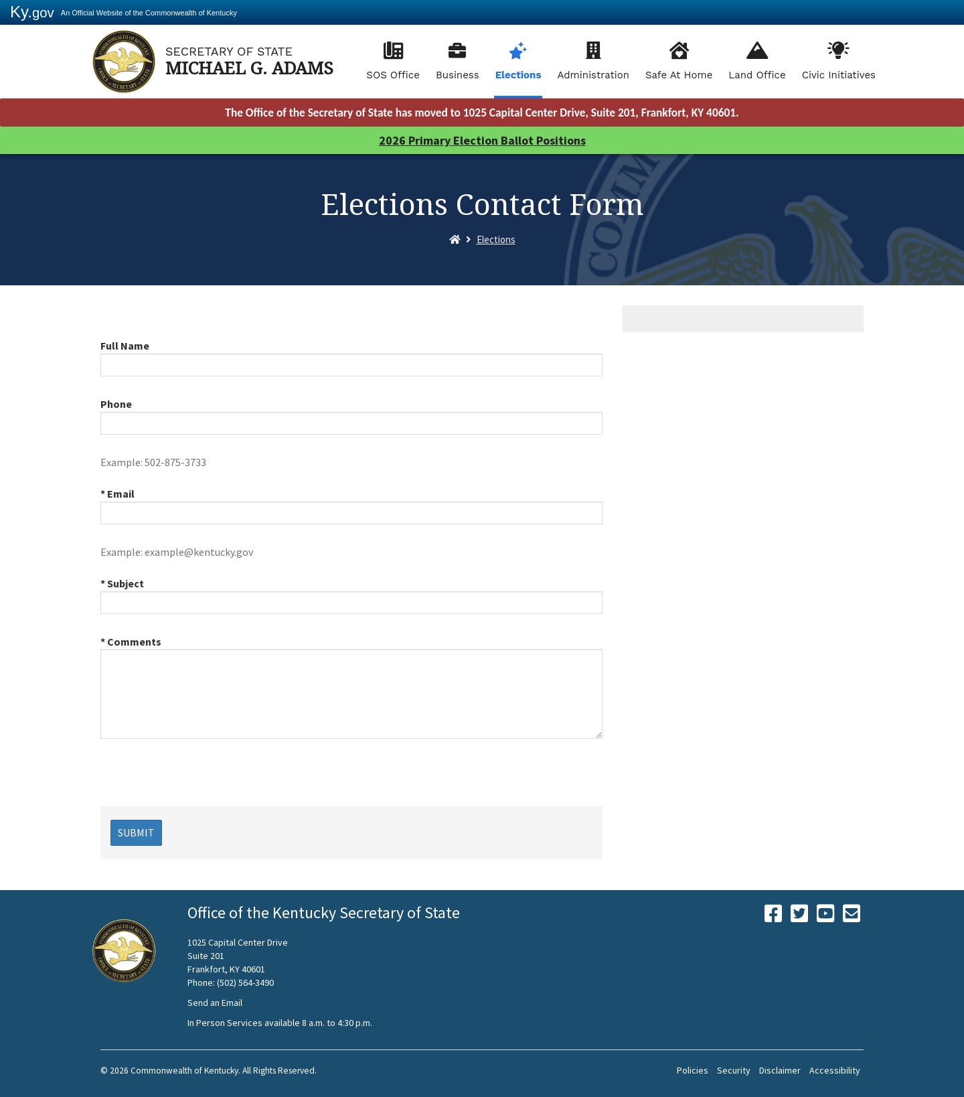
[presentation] (202, 780)
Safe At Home (678, 75)
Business (457, 75)
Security (733, 1070)
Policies (692, 1070)
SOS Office (393, 75)
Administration (593, 75)
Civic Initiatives (839, 75)
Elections (518, 75)
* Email (117, 493)
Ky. (32, 12)
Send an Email (214, 1003)
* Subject (122, 583)
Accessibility (834, 1070)
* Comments (130, 641)
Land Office (756, 75)
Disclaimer (780, 1070)
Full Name (124, 345)
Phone (116, 404)
